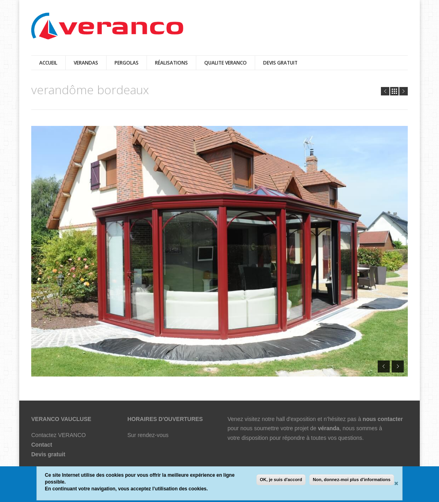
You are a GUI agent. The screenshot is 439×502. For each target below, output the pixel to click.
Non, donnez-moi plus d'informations (352, 480)
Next (403, 91)
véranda (329, 428)
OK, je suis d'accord (281, 480)
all (394, 91)
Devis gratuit (48, 454)
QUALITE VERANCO (225, 62)
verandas (86, 62)
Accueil (48, 62)
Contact (41, 444)
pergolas (127, 62)
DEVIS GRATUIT (280, 62)
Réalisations (171, 62)
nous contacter (382, 419)
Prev (385, 91)
